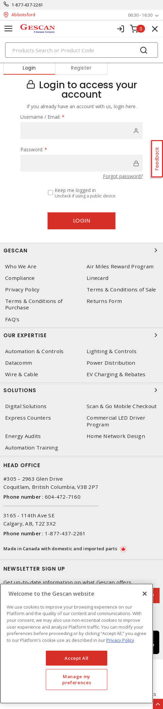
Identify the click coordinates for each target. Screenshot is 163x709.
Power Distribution (111, 363)
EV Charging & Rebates (116, 374)
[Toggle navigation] (8, 28)
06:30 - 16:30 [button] (140, 15)
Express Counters (28, 418)
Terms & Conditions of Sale (121, 289)
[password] (81, 163)
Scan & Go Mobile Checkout (122, 406)
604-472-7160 (62, 496)
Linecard (97, 278)
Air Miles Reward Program (120, 266)
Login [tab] (29, 67)
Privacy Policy (22, 289)
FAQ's (12, 319)
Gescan (81, 250)
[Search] (81, 50)
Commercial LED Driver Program (116, 421)
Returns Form (104, 301)
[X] (144, 593)
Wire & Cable (21, 374)
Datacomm (18, 363)
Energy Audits (23, 436)
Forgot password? (123, 176)
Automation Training (31, 447)
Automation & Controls (34, 351)
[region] (76, 643)
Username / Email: (42, 117)
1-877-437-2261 (27, 5)
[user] (81, 130)
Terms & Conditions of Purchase (33, 304)
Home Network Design (116, 436)
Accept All (77, 658)
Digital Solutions (26, 406)
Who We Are (21, 266)
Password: (33, 149)
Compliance (20, 278)
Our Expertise (81, 335)
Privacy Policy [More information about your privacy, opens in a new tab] (120, 640)
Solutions (81, 390)
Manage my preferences (76, 679)
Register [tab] (81, 67)
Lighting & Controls (112, 351)
